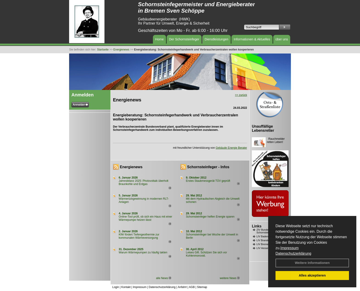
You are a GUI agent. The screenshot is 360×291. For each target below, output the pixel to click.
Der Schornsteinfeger (184, 39)
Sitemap (202, 287)
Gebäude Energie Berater (231, 147)
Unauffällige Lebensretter (263, 128)
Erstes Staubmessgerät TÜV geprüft (208, 180)
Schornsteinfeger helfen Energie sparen (210, 216)
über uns (282, 39)
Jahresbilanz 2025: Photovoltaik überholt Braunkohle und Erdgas (143, 182)
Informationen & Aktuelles (252, 39)
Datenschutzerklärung (293, 253)
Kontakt (126, 287)
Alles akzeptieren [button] (312, 275)
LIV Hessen (263, 248)
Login (115, 287)
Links (257, 226)
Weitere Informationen (312, 263)
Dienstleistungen (216, 39)
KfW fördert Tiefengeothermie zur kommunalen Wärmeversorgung (139, 236)
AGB (192, 287)
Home (159, 39)
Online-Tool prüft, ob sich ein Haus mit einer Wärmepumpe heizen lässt (145, 218)
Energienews (131, 167)
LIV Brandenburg (266, 240)
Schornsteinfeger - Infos (208, 167)
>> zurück (241, 95)
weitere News (229, 278)
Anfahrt (182, 287)
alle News (163, 278)
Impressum (289, 248)
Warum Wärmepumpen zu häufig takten (143, 252)
